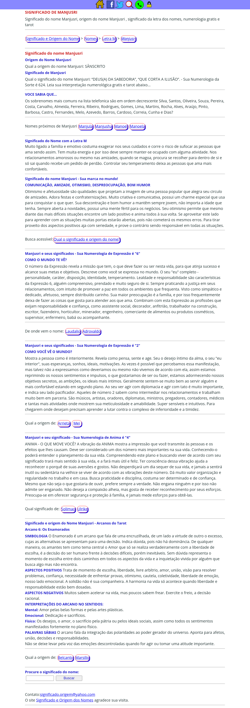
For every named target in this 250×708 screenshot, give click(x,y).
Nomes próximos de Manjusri (51, 126)
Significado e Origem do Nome (52, 38)
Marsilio (82, 657)
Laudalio (72, 331)
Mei (76, 423)
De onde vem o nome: (44, 331)
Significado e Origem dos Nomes (64, 700)
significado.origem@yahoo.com (67, 694)
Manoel (120, 126)
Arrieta (64, 423)
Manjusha (103, 126)
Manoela (137, 126)
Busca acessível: (39, 239)
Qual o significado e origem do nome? (87, 239)
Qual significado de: (42, 508)
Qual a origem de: (40, 423)
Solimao (68, 509)
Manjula (86, 126)
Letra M (109, 38)
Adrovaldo (92, 331)
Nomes (91, 38)
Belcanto (65, 657)
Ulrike (82, 509)
